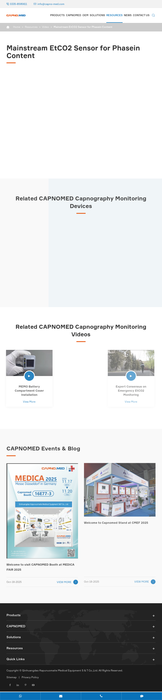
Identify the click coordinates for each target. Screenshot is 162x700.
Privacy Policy (30, 678)
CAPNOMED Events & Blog (44, 449)
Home (16, 26)
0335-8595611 (18, 4)
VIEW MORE (67, 580)
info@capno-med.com (50, 4)
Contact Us (141, 15)
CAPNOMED (73, 15)
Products (57, 15)
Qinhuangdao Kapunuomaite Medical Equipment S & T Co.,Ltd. (60, 671)
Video (45, 26)
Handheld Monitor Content (78, 386)
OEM (85, 15)
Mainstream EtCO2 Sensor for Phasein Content (83, 26)
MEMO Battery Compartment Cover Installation (27, 390)
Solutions (97, 15)
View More (27, 401)
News (128, 15)
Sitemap (11, 678)
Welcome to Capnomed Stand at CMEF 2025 (115, 521)
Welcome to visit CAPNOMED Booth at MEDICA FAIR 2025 (40, 565)
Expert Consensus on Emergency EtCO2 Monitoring (129, 390)
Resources (114, 15)
